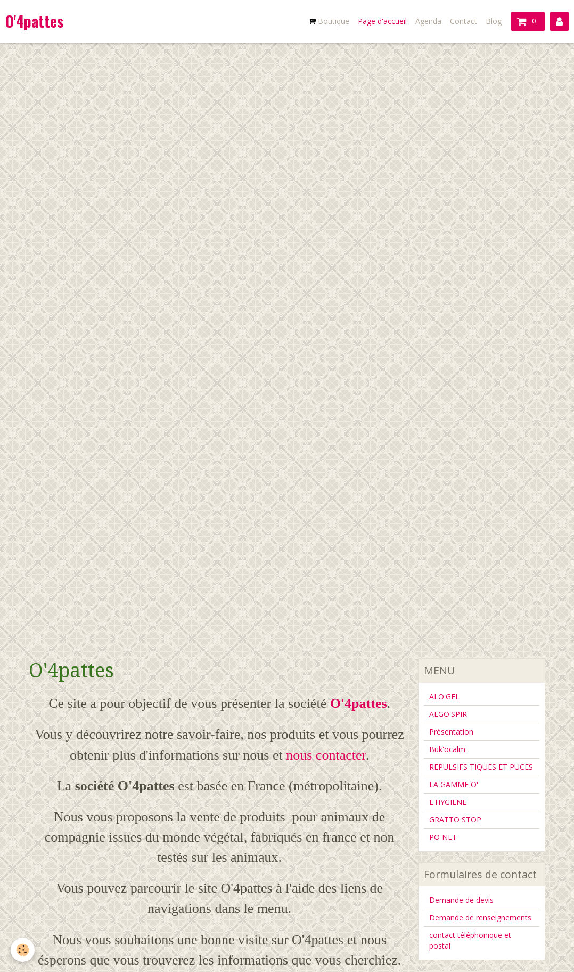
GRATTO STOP (455, 819)
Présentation (451, 732)
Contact (463, 21)
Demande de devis (461, 900)
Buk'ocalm (447, 749)
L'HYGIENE (447, 802)
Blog (494, 21)
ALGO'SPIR (448, 714)
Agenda (428, 21)
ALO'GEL (444, 696)
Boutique (329, 21)
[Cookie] (23, 950)
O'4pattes (358, 703)
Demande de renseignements (480, 917)
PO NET (443, 837)
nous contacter (325, 755)
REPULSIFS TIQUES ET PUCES (481, 767)
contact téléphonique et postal (470, 940)
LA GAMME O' (453, 784)
